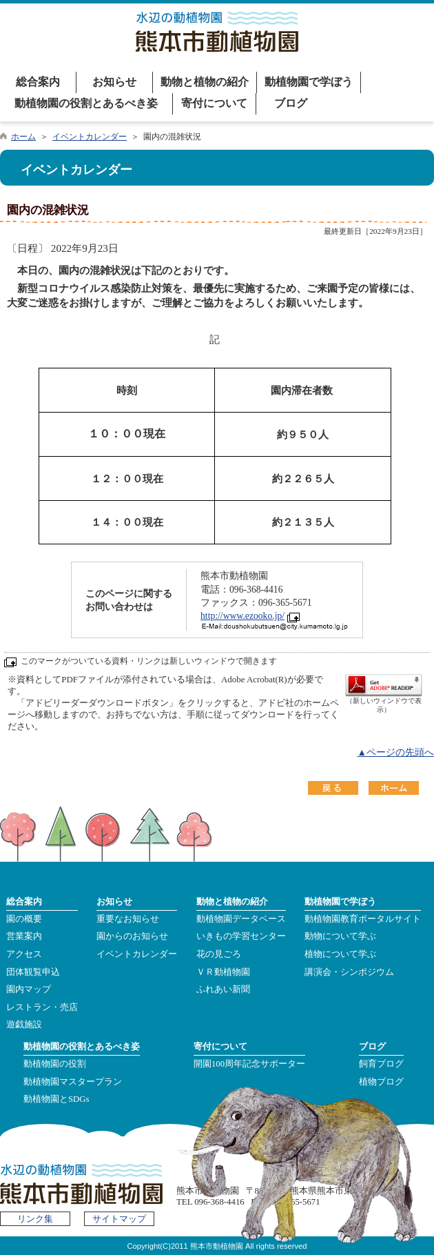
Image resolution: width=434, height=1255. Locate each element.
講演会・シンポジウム (349, 972)
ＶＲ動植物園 (223, 972)
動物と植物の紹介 (205, 82)
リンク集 (35, 1219)
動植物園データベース (241, 919)
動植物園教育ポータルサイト (362, 919)
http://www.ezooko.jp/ (242, 616)
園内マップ (28, 989)
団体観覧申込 (33, 972)
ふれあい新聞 (223, 989)
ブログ (290, 103)
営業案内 (24, 936)
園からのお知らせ (132, 936)
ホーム (23, 136)
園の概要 (24, 919)
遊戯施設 (24, 1024)
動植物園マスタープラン (72, 1082)
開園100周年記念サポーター (249, 1064)
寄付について (214, 103)
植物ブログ (381, 1082)
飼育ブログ (381, 1064)
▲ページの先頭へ (395, 752)
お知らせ (114, 82)
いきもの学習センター (241, 936)
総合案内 (38, 82)
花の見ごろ (218, 954)
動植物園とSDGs (56, 1099)
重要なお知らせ (127, 919)
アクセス (24, 954)
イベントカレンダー (89, 136)
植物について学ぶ (340, 954)
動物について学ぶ (340, 936)
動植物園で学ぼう (309, 82)
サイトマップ (119, 1219)
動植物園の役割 (54, 1064)
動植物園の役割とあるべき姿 (86, 103)
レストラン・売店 (42, 1007)
